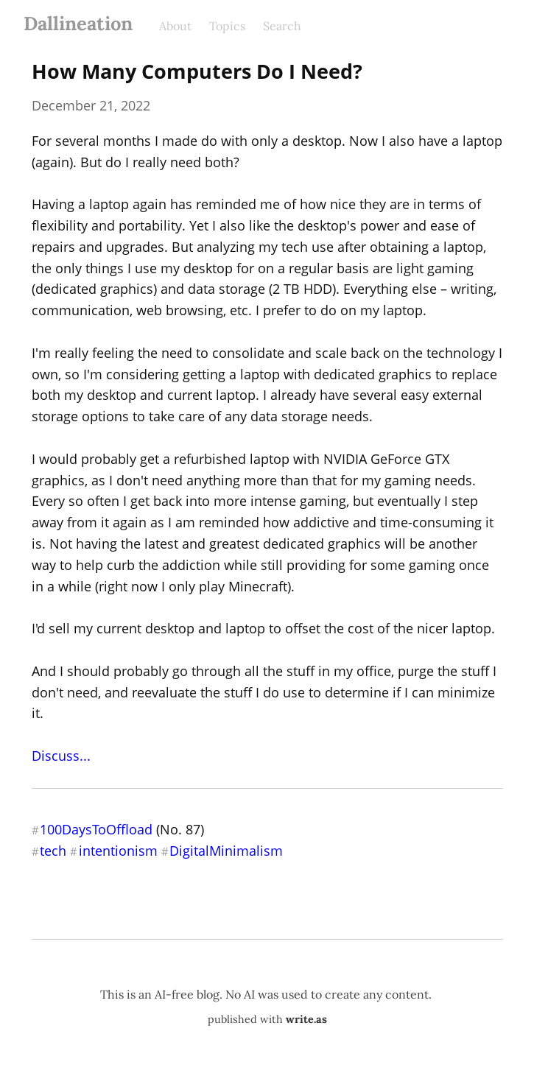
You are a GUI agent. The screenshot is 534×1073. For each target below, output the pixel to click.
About (175, 25)
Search (282, 25)
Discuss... (61, 755)
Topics (227, 25)
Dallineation (78, 23)
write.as (306, 1019)
